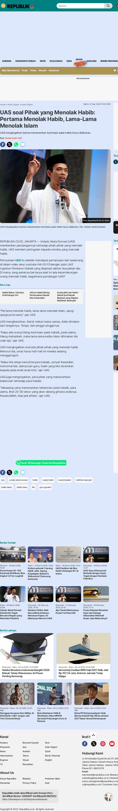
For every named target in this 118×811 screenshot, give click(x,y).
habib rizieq (22, 487)
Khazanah (5, 747)
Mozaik (42, 70)
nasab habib (47, 480)
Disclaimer (5, 783)
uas (2, 480)
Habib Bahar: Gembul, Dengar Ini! (13, 294)
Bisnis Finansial (52, 755)
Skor (47, 742)
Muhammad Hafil (13, 138)
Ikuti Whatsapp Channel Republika (41, 462)
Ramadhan (28, 764)
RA (33, 487)
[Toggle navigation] (3, 5)
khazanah (56, 61)
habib (34, 480)
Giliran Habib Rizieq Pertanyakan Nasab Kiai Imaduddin (40, 295)
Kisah (25, 70)
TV (1, 764)
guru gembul (45, 487)
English (48, 760)
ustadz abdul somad (18, 480)
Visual (26, 760)
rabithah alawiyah (84, 480)
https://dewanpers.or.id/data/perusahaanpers (24, 799)
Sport (47, 751)
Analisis (26, 751)
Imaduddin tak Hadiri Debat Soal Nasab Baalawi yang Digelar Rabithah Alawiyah (67, 296)
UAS (18, 260)
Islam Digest (13, 104)
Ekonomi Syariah (26, 61)
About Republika (8, 778)
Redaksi (27, 778)
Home (3, 104)
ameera (6, 61)
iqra (69, 61)
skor (42, 61)
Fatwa (33, 70)
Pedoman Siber (52, 778)
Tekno (26, 755)
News (79, 60)
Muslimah (54, 70)
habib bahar (6, 487)
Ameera (4, 742)
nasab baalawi (64, 480)
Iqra (24, 747)
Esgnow (4, 760)
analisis (91, 61)
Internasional (6, 755)
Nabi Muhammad (10, 70)
